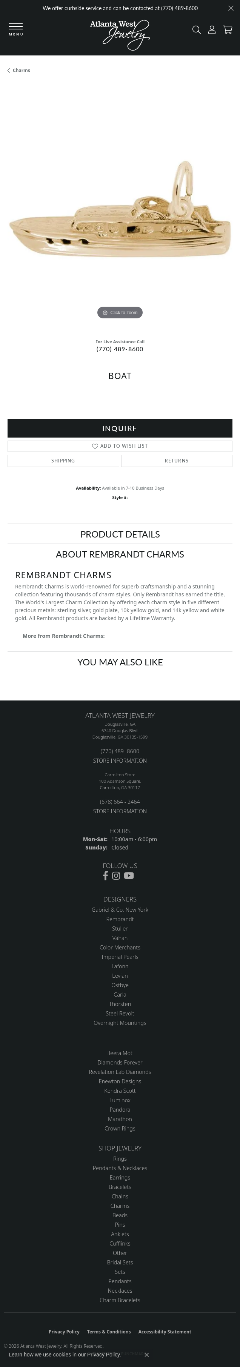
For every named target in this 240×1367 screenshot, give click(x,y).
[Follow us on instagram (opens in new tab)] (116, 875)
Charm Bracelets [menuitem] (120, 1300)
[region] (120, 209)
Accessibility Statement (164, 1332)
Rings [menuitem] (120, 1158)
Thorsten (120, 1004)
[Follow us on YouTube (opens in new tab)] (129, 875)
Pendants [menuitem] (120, 1281)
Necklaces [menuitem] (120, 1290)
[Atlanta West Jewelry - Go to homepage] (120, 37)
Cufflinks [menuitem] (120, 1243)
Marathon (120, 1119)
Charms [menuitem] (120, 1205)
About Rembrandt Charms (120, 553)
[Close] (230, 8)
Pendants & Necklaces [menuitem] (120, 1168)
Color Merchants (120, 947)
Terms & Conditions (109, 1332)
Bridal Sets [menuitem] (120, 1262)
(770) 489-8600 (120, 348)
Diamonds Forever (119, 1062)
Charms (21, 70)
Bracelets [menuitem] (120, 1186)
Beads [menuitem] (120, 1215)
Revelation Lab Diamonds (120, 1071)
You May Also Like (120, 661)
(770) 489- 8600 (120, 751)
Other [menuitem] (120, 1252)
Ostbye (120, 985)
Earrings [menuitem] (120, 1177)
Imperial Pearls (120, 956)
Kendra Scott (119, 1090)
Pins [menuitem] (120, 1224)
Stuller (120, 928)
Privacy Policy (64, 1332)
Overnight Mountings (120, 1022)
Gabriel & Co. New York (120, 909)
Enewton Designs (120, 1081)
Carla (120, 994)
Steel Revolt (120, 1013)
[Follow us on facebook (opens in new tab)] (105, 875)
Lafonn (119, 966)
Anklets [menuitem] (120, 1234)
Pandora (120, 1109)
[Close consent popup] (147, 1355)
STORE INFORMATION (120, 760)
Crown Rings (120, 1128)
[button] (195, 31)
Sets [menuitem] (120, 1271)
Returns (177, 461)
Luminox (120, 1100)
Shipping (63, 461)
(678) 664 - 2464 (120, 801)
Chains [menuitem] (120, 1196)
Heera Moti (120, 1053)
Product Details (120, 533)
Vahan (120, 938)
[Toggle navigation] (16, 30)
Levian (120, 975)
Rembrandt (120, 919)
